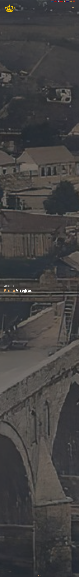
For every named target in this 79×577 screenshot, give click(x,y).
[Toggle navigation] (73, 8)
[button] (38, 575)
